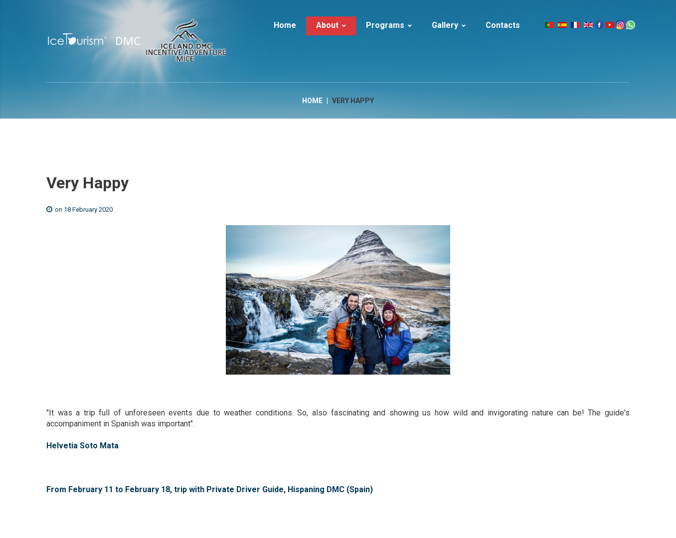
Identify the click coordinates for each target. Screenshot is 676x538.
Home (312, 101)
